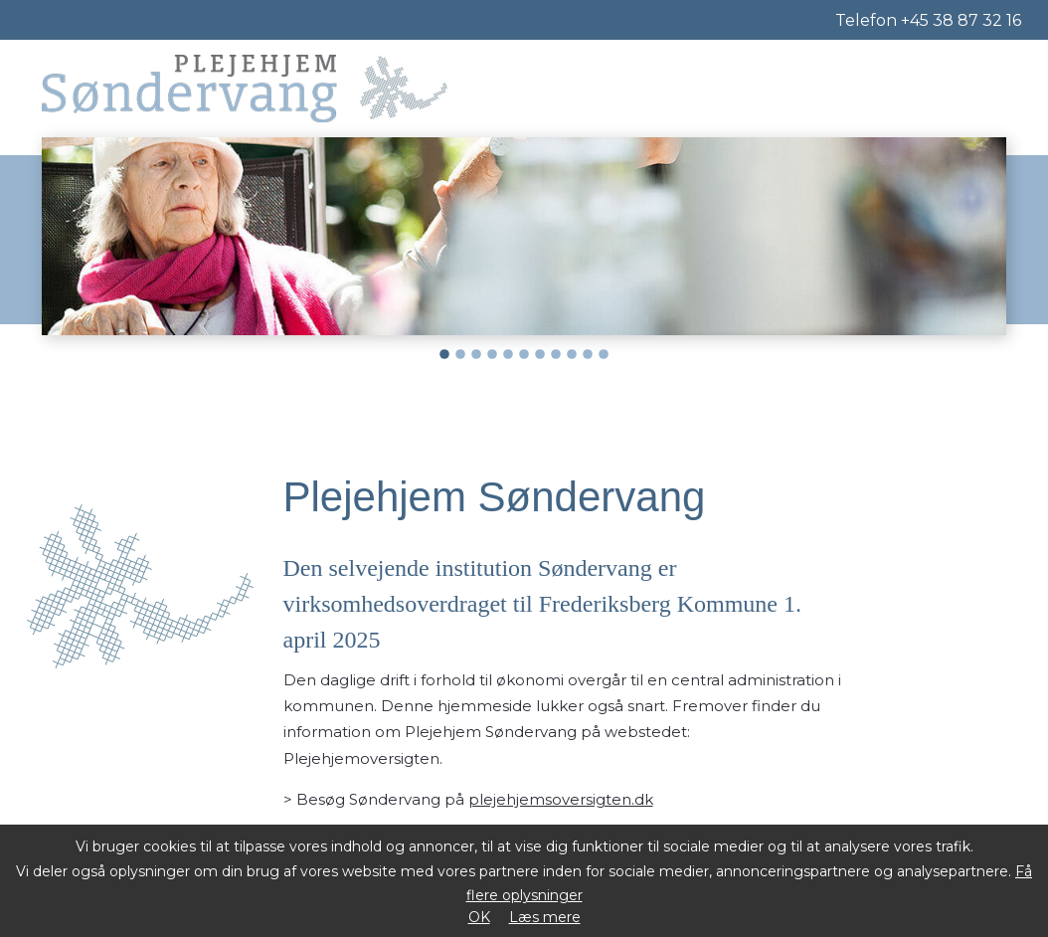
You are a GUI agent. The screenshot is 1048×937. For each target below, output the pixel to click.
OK (479, 917)
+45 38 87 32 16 (961, 20)
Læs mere (545, 917)
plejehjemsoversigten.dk (560, 799)
